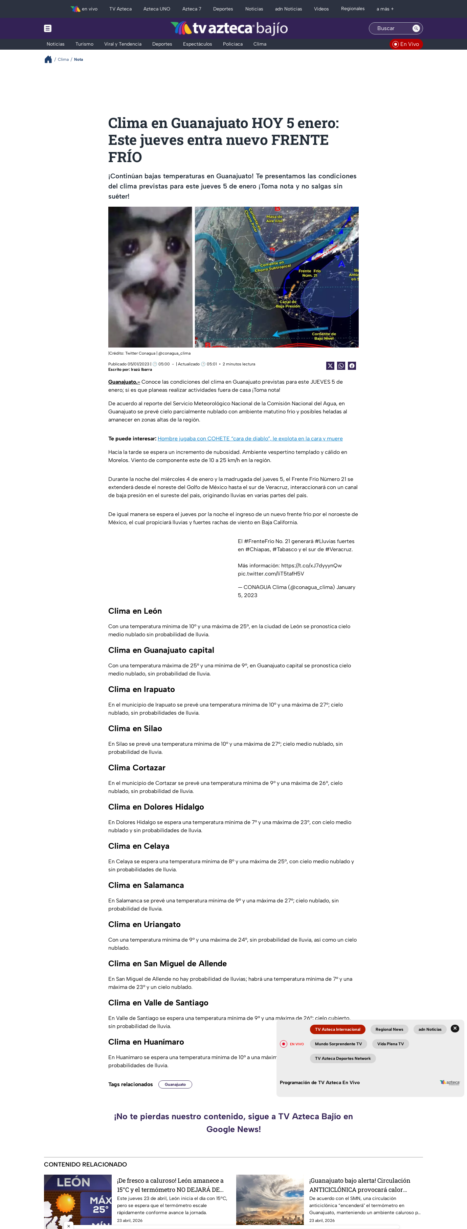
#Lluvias (325, 541)
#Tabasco (284, 549)
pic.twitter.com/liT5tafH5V (271, 573)
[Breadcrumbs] (51, 59)
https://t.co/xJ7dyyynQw (311, 565)
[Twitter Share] (330, 366)
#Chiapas (257, 549)
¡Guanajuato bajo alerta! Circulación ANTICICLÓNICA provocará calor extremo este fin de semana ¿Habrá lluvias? (359, 1185)
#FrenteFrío (259, 541)
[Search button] (416, 28)
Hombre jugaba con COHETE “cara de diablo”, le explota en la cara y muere (250, 438)
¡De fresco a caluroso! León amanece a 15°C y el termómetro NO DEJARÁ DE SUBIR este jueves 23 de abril (170, 1185)
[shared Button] (341, 366)
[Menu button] (71, 28)
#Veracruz (338, 549)
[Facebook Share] (352, 366)
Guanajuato (175, 1084)
